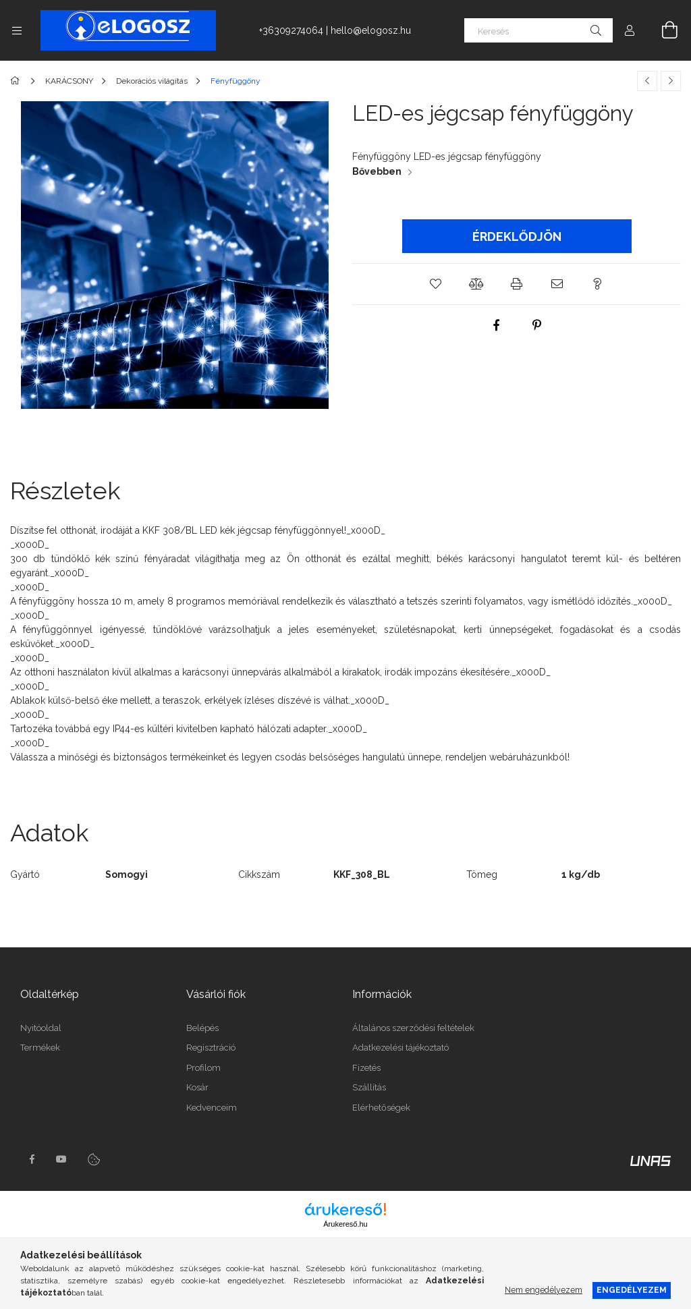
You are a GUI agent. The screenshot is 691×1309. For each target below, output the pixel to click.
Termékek (40, 1047)
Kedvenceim (211, 1108)
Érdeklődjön (516, 236)
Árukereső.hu (345, 1224)
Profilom (203, 1068)
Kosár (197, 1087)
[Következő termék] (671, 81)
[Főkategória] (17, 81)
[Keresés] (538, 30)
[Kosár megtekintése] (662, 30)
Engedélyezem (632, 1290)
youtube (61, 1159)
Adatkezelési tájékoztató (400, 1047)
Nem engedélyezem (543, 1290)
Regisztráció (211, 1047)
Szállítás (369, 1087)
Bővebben (377, 171)
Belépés (202, 1028)
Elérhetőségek (381, 1108)
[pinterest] (537, 325)
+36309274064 (291, 30)
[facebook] (496, 325)
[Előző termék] (647, 81)
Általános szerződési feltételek (413, 1028)
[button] (435, 284)
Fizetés (366, 1068)
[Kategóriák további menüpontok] (17, 30)
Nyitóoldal (40, 1028)
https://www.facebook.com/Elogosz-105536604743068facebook (31, 1159)
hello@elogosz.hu (371, 30)
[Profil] (629, 30)
